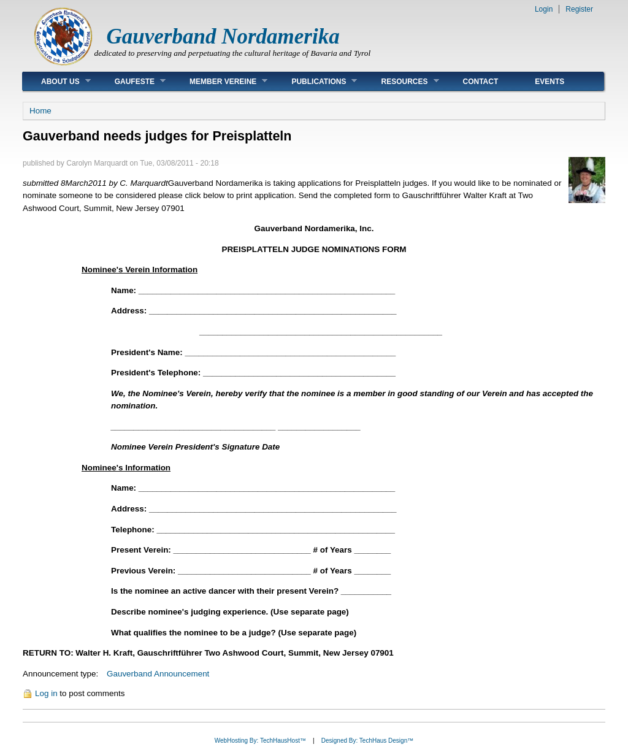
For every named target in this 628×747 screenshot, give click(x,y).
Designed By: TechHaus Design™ (367, 740)
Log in (46, 693)
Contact (481, 81)
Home (40, 110)
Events (549, 81)
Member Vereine (219, 81)
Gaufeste (131, 81)
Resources (400, 81)
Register (579, 9)
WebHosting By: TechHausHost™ (260, 740)
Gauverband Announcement (158, 673)
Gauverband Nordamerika (223, 36)
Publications (315, 81)
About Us (57, 81)
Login (544, 9)
